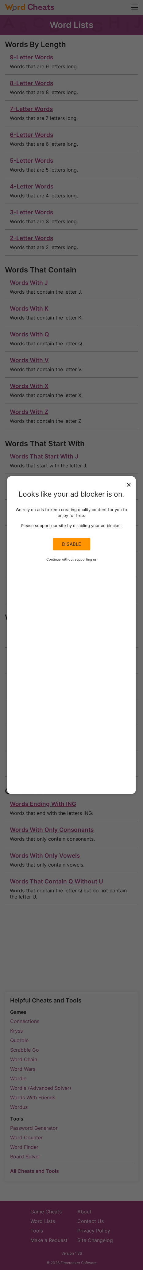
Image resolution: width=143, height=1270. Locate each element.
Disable (71, 544)
